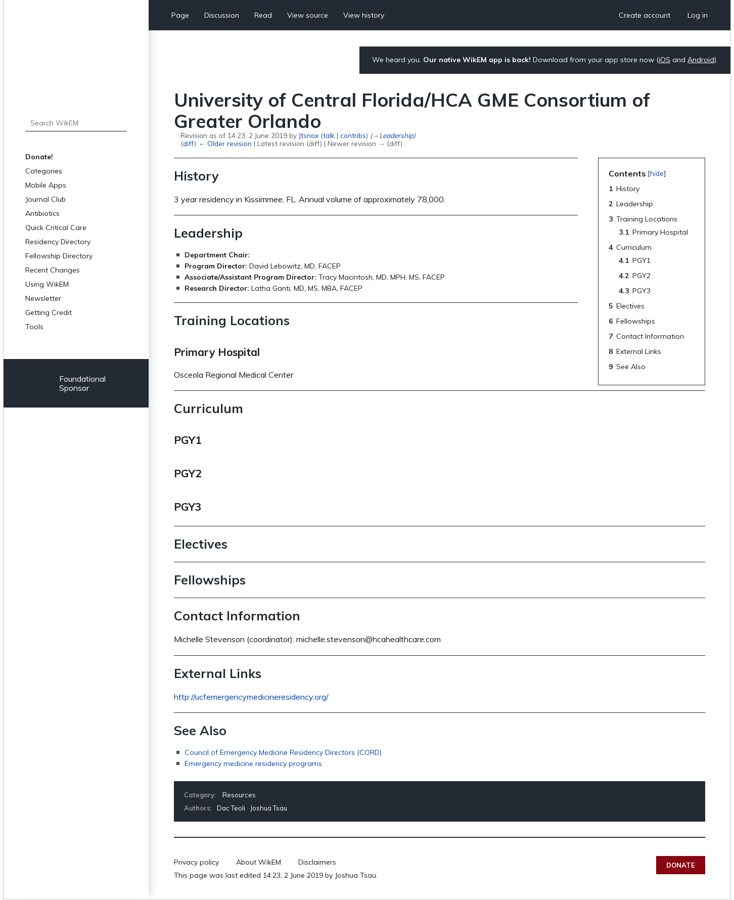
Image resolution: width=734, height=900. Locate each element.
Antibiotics (42, 213)
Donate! (39, 156)
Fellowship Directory (59, 255)
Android (700, 59)
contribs (353, 135)
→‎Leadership (392, 135)
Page (180, 15)
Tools (34, 326)
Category (199, 795)
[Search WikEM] (76, 122)
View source (307, 15)
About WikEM (258, 862)
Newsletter (43, 298)
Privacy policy (196, 862)
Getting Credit (48, 312)
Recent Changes (52, 270)
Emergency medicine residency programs (253, 763)
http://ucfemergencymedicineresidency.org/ (251, 697)
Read (263, 15)
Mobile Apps (45, 185)
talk (329, 135)
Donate (680, 865)
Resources (239, 795)
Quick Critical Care (55, 227)
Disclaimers (317, 862)
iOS (664, 59)
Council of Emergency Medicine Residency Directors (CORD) (283, 752)
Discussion (221, 15)
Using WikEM (47, 284)
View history (363, 15)
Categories (43, 170)
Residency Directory (57, 241)
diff (188, 143)
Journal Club (45, 199)
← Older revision (224, 143)
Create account (644, 15)
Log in (697, 15)
